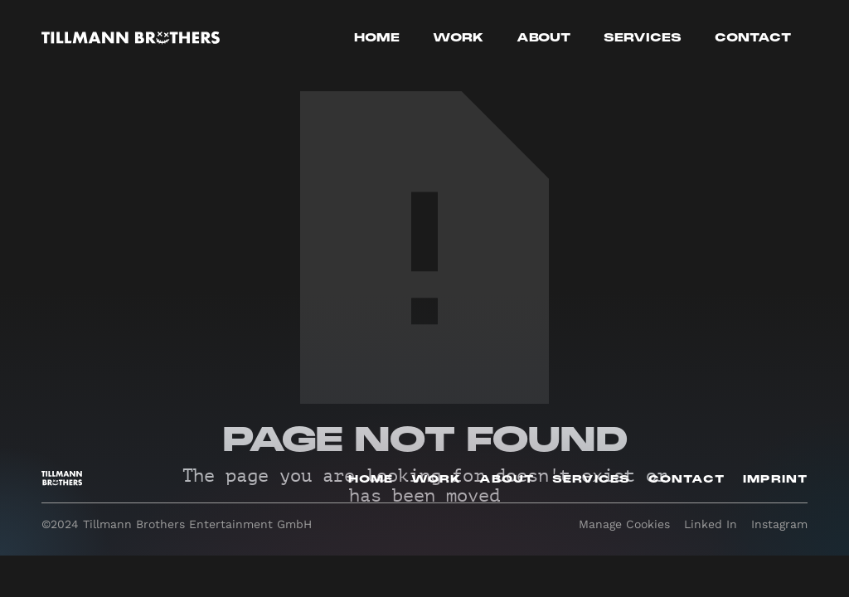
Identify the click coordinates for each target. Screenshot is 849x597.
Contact (753, 38)
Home (377, 38)
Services (643, 38)
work (458, 38)
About (543, 38)
